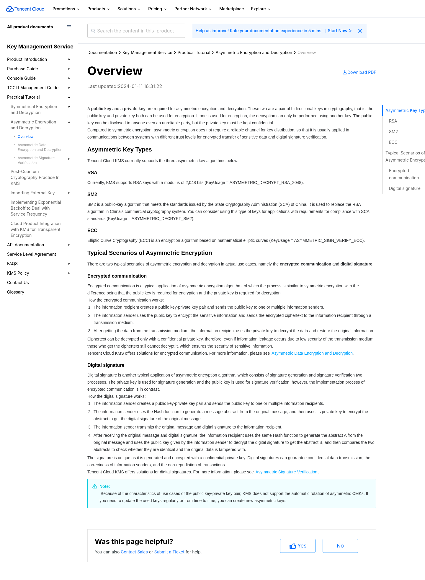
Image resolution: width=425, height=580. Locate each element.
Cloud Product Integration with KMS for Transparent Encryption (36, 229)
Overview (26, 136)
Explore (261, 9)
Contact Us (18, 282)
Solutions (129, 9)
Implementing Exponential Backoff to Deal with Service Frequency (36, 208)
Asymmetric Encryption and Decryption (253, 52)
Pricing (157, 9)
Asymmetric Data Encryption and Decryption (40, 147)
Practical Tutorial (194, 52)
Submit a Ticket (169, 551)
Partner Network (193, 9)
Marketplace (231, 8)
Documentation (102, 52)
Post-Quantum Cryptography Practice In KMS (35, 177)
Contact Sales (135, 551)
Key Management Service (147, 52)
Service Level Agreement (31, 254)
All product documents (30, 26)
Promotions (66, 9)
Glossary (15, 291)
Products (98, 9)
